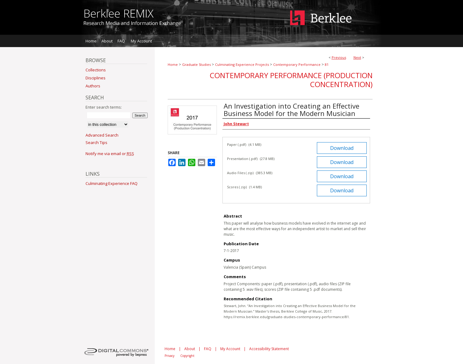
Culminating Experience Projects (242, 64)
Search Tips (96, 142)
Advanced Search (102, 135)
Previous (339, 57)
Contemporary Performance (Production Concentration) (291, 79)
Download (341, 148)
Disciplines (96, 78)
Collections (96, 70)
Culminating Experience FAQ (112, 183)
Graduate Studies (196, 64)
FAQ (207, 348)
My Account (230, 348)
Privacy (169, 356)
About (189, 348)
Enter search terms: (104, 107)
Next (357, 57)
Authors (93, 86)
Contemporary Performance (297, 64)
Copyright (187, 356)
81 (327, 64)
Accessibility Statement (269, 348)
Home (173, 64)
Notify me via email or (110, 153)
